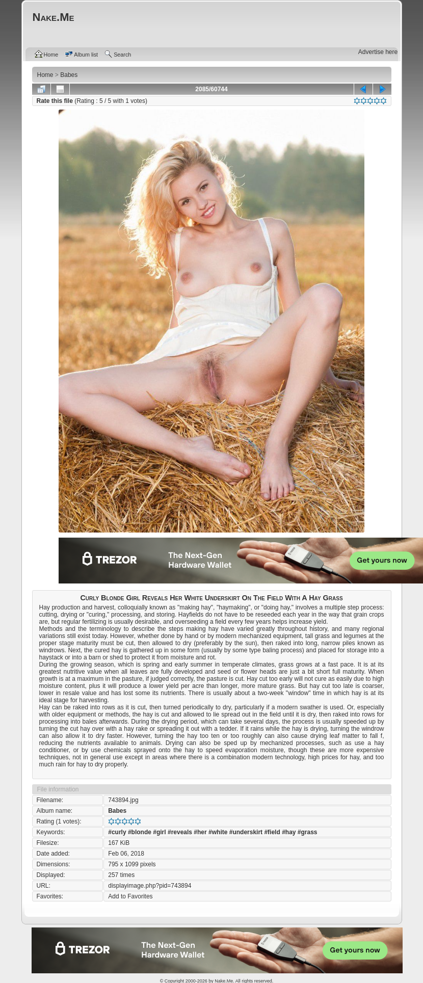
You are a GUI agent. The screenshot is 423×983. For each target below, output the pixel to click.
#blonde (139, 832)
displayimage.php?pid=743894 (149, 885)
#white (217, 832)
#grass (308, 832)
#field (272, 832)
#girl (159, 832)
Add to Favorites (130, 896)
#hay (289, 832)
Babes (117, 810)
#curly (117, 832)
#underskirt (245, 832)
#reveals (180, 832)
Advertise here (378, 52)
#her (200, 832)
